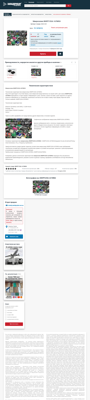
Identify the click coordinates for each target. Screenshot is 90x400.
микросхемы (40, 116)
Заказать (9, 222)
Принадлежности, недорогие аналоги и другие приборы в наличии (32, 62)
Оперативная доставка (12, 244)
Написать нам (12, 236)
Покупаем (31, 2)
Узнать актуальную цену (59, 27)
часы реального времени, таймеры (62, 14)
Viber (11, 220)
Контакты (56, 2)
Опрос (7, 304)
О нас (25, 2)
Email (7, 220)
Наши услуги (40, 2)
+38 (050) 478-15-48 (14, 230)
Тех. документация (13, 274)
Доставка (48, 2)
